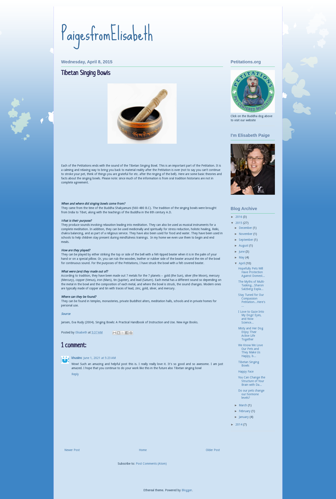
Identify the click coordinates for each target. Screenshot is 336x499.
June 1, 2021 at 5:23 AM (99, 358)
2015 (239, 223)
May (242, 257)
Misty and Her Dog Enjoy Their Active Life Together (250, 334)
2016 (239, 216)
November (246, 234)
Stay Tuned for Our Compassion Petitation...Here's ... (251, 300)
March (243, 405)
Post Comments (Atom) (151, 463)
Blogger (187, 490)
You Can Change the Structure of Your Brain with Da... (251, 381)
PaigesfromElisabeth (107, 34)
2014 (239, 424)
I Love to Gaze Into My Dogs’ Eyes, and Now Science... (251, 317)
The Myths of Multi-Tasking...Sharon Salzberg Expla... (251, 285)
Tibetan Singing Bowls (248, 363)
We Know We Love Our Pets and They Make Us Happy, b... (250, 350)
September (246, 239)
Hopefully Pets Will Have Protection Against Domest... (251, 272)
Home (143, 450)
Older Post (213, 450)
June (242, 251)
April (242, 263)
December (246, 228)
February (245, 411)
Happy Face (246, 371)
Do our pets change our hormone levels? (251, 394)
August (244, 245)
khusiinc (76, 358)
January (244, 417)
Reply (75, 374)
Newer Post (72, 450)
